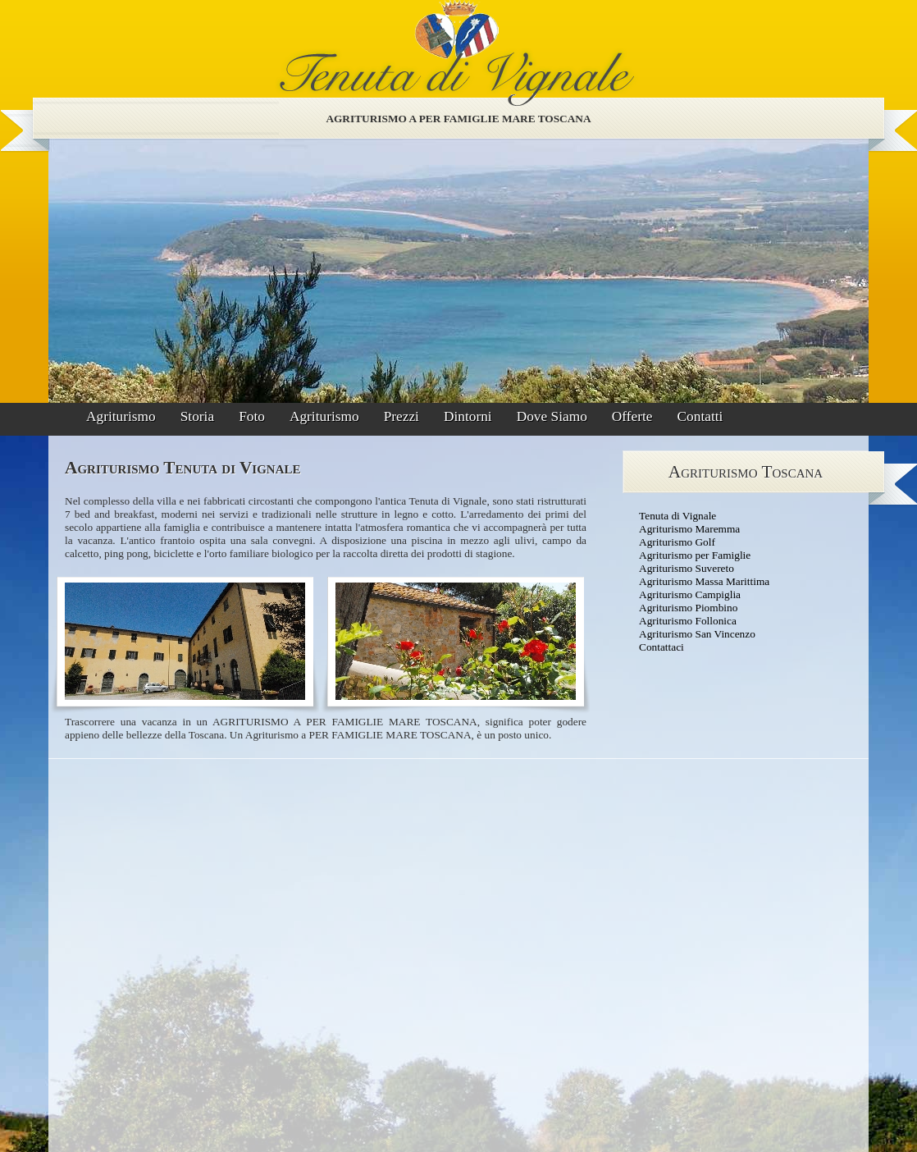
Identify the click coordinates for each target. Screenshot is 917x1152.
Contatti (700, 416)
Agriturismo (121, 416)
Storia (197, 416)
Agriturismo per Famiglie (694, 555)
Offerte (632, 416)
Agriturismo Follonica (688, 621)
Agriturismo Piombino (688, 607)
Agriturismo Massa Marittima (704, 581)
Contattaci (661, 647)
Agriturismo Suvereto (686, 568)
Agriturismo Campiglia (690, 594)
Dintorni (468, 416)
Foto (252, 416)
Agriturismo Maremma (689, 529)
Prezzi (401, 416)
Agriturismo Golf (677, 542)
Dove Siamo (552, 416)
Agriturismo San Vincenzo (697, 634)
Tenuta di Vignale (677, 516)
